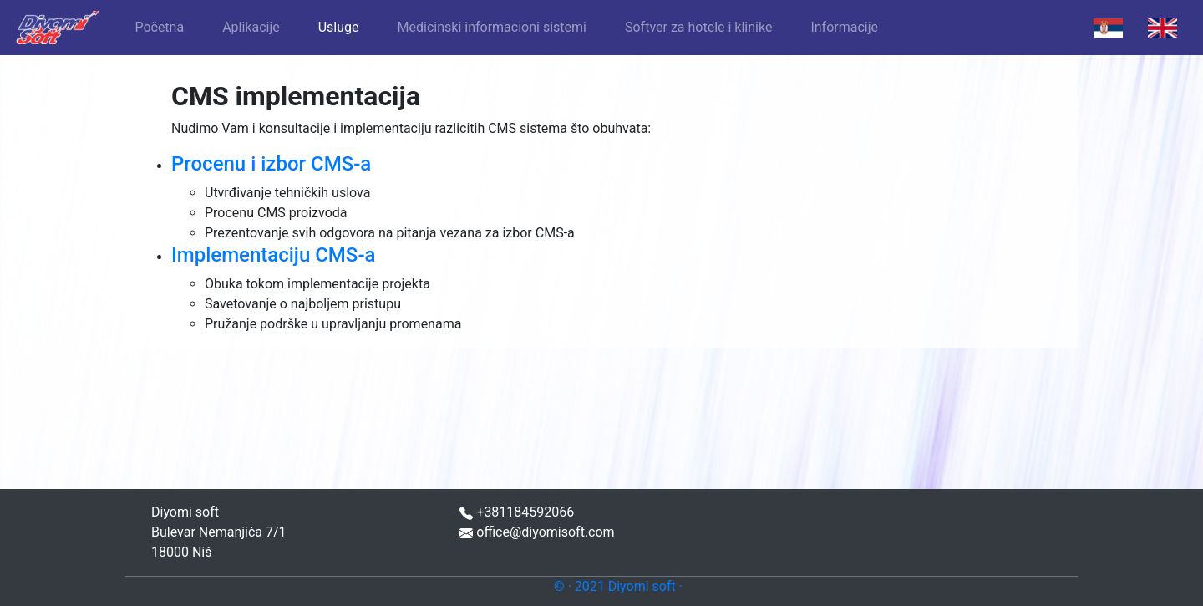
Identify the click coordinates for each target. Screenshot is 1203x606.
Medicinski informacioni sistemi (492, 27)
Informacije (844, 27)
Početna (159, 27)
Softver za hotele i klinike (698, 27)
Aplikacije (251, 27)
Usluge (338, 27)
